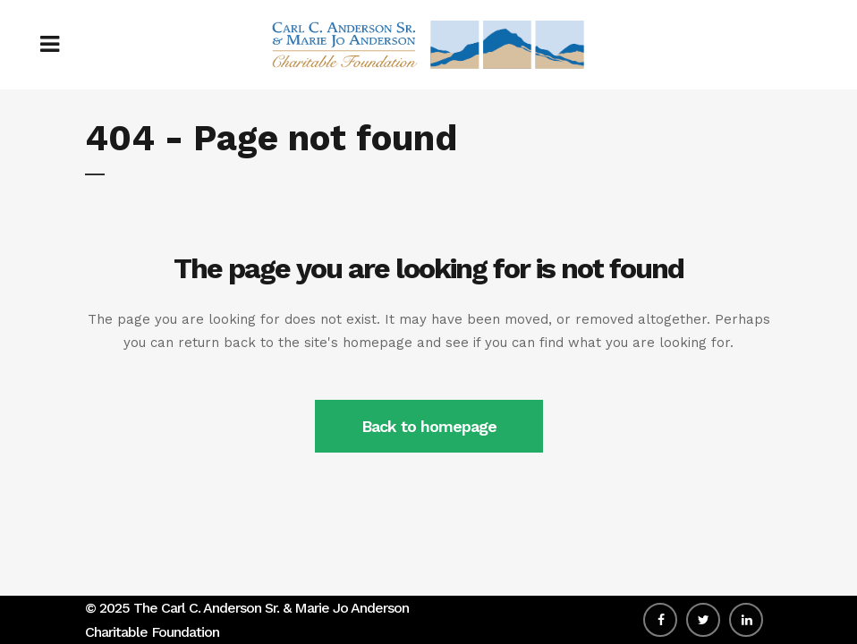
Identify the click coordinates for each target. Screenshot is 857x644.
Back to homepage (428, 426)
